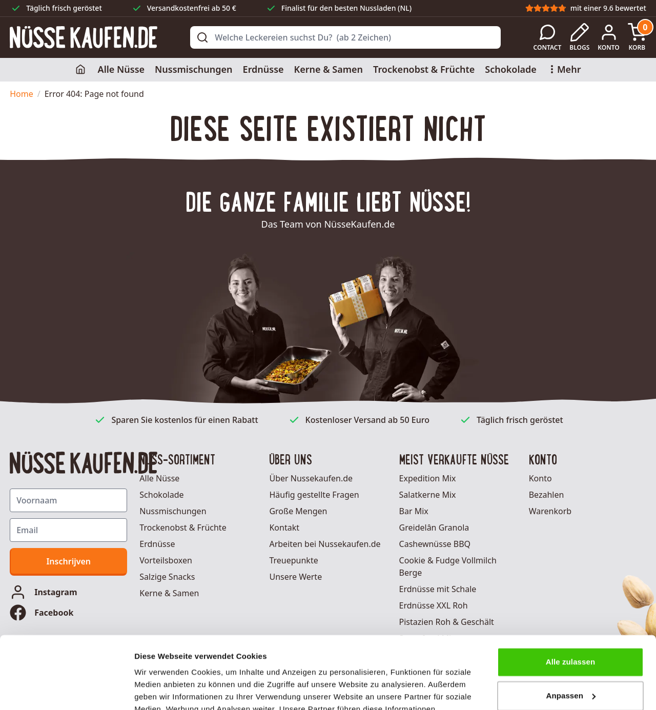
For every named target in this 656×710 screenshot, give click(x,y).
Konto (540, 478)
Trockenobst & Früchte (424, 69)
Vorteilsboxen (165, 560)
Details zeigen (160, 689)
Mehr (564, 69)
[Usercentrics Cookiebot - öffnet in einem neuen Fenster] (66, 690)
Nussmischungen (194, 69)
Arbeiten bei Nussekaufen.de (324, 544)
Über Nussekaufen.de (311, 478)
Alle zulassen (570, 589)
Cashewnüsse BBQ (435, 544)
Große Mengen (298, 511)
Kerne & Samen (328, 69)
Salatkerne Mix (427, 494)
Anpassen (571, 623)
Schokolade (511, 69)
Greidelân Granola (434, 527)
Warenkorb (550, 511)
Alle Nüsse (121, 69)
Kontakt (284, 527)
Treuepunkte (293, 560)
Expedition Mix (427, 478)
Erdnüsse (263, 69)
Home (21, 93)
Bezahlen (546, 494)
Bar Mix (413, 511)
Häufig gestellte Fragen (314, 494)
